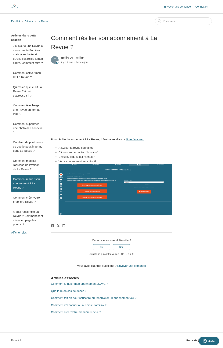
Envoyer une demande (177, 6)
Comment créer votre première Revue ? (26, 199)
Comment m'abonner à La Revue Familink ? (78, 305)
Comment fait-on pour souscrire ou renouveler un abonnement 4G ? (93, 297)
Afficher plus (19, 232)
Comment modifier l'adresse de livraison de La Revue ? (26, 165)
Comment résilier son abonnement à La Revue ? (26, 183)
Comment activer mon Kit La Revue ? (27, 75)
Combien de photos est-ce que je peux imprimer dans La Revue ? (28, 146)
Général (29, 21)
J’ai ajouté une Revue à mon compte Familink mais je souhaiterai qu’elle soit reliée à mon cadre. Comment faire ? (28, 54)
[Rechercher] (183, 21)
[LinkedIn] (63, 225)
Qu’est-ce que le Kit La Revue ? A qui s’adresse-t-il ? (27, 91)
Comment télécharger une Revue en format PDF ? (26, 109)
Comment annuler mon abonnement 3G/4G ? (79, 283)
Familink (15, 21)
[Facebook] (52, 225)
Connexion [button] (201, 6)
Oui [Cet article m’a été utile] (101, 247)
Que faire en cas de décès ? (69, 290)
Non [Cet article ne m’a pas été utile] (121, 247)
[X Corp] (58, 225)
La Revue (43, 21)
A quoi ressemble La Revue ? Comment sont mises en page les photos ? (28, 218)
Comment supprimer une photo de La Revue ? (28, 128)
